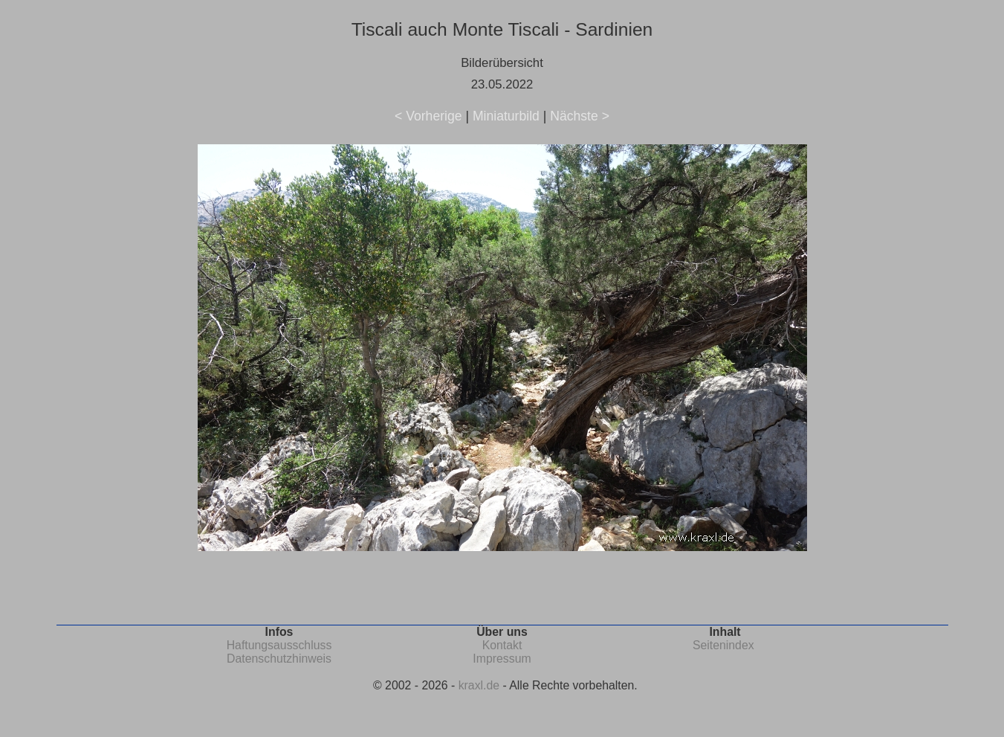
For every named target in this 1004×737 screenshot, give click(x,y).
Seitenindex (723, 645)
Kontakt (502, 645)
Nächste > (579, 116)
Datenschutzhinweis (279, 658)
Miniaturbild (506, 116)
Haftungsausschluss (279, 645)
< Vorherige (428, 116)
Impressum (502, 658)
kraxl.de (479, 685)
